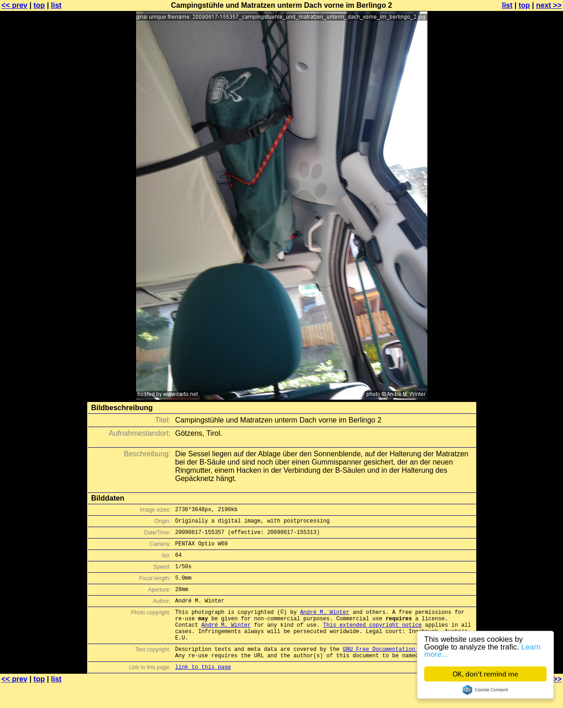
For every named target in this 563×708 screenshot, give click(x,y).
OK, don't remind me (485, 674)
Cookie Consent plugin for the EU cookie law (485, 690)
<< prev (14, 5)
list (56, 5)
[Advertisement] (526, 226)
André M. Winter (324, 625)
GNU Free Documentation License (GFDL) (403, 669)
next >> (549, 5)
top (39, 5)
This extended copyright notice (372, 641)
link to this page (203, 690)
